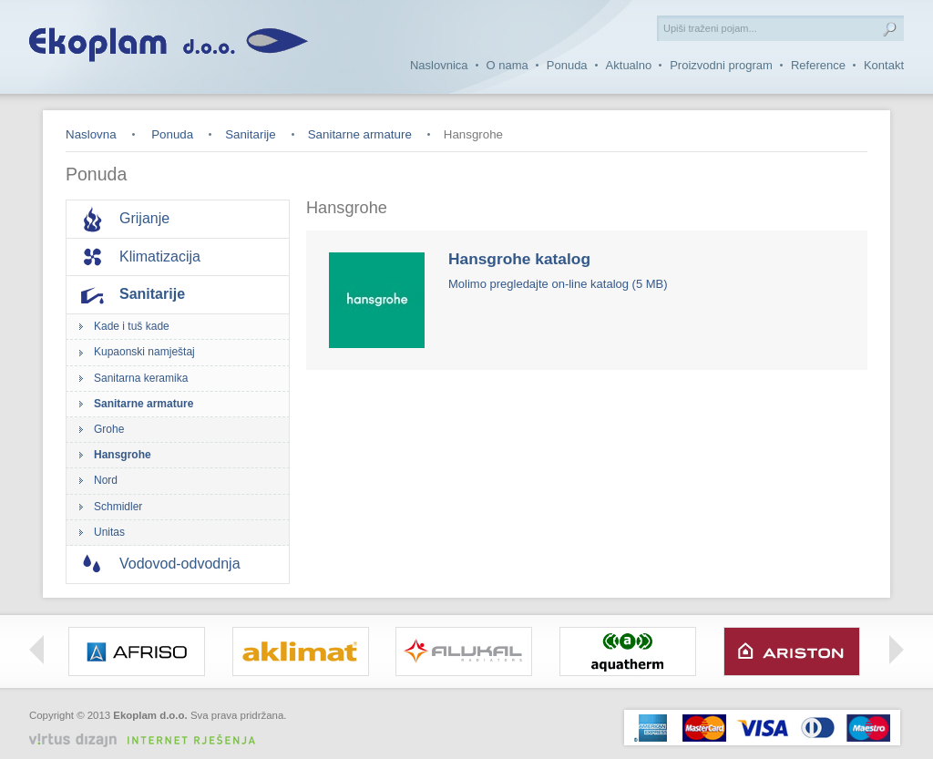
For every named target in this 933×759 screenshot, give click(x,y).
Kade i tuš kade (131, 326)
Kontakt (884, 65)
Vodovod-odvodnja (180, 563)
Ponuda (567, 65)
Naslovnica (439, 65)
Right (896, 649)
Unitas (109, 532)
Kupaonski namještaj (144, 351)
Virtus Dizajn (149, 740)
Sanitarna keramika (141, 378)
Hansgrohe (122, 454)
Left (36, 649)
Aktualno (629, 65)
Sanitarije (250, 134)
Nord (106, 480)
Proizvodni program (721, 65)
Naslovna (91, 134)
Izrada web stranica (243, 728)
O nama (507, 65)
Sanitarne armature (360, 134)
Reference (818, 65)
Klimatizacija (159, 256)
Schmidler (118, 506)
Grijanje (144, 218)
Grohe (109, 429)
